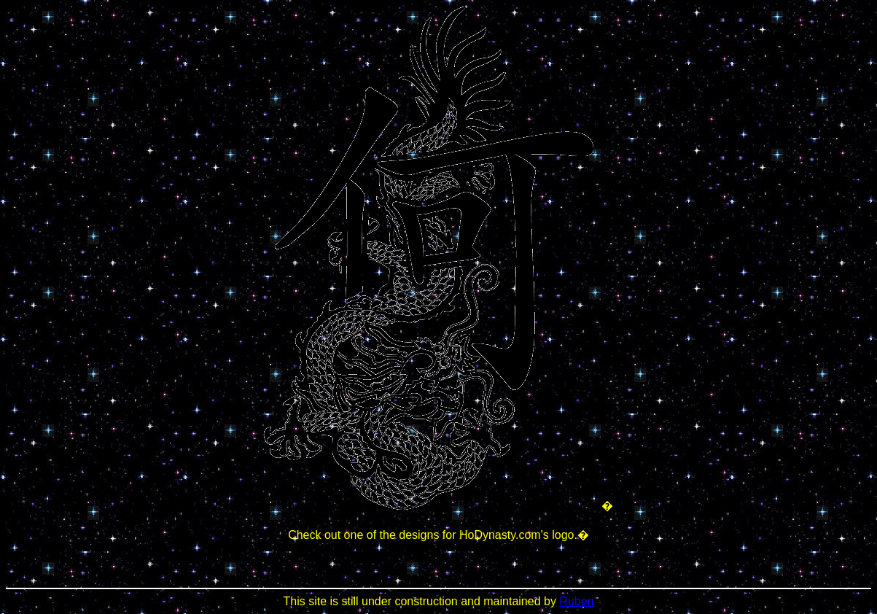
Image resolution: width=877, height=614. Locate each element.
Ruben (576, 601)
